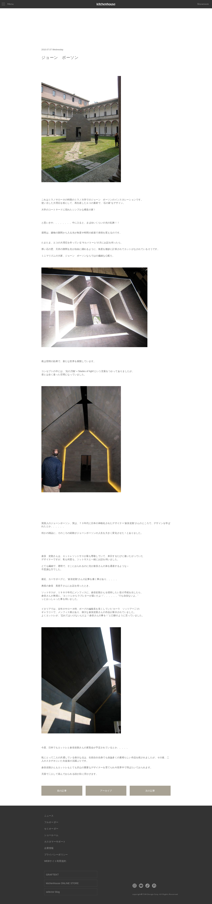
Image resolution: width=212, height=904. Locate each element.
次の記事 (150, 790)
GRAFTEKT (52, 874)
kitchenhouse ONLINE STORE (62, 883)
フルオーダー (51, 822)
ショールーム (51, 835)
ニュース (49, 815)
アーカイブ (106, 790)
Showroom (203, 3)
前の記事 (62, 790)
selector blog (53, 892)
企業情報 (49, 848)
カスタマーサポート (55, 841)
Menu (8, 3)
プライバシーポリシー (56, 854)
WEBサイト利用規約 (55, 861)
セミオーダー (51, 828)
